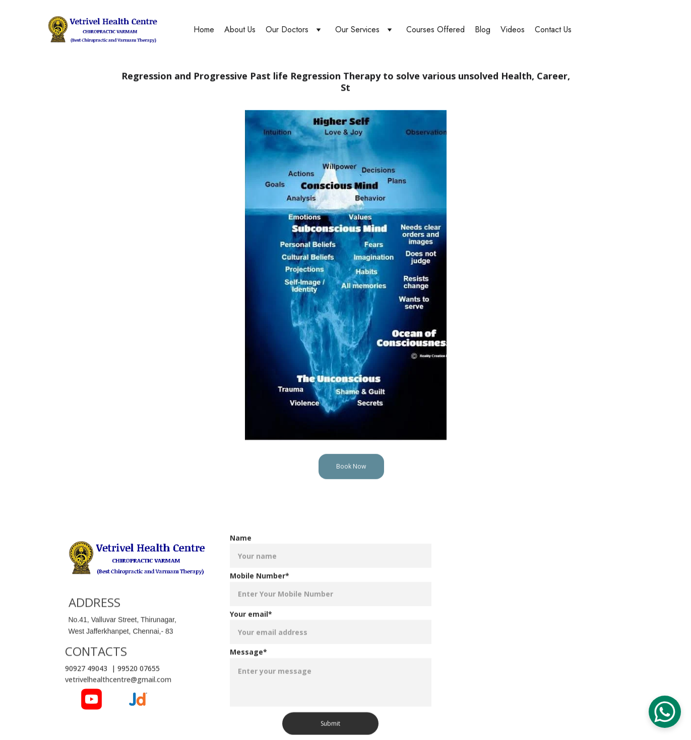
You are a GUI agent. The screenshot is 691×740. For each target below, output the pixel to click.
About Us (240, 29)
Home (204, 29)
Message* (248, 661)
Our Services (357, 29)
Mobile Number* (259, 585)
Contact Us (553, 29)
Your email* (251, 624)
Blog (482, 29)
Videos (512, 29)
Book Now (351, 468)
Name (241, 547)
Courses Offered (435, 29)
